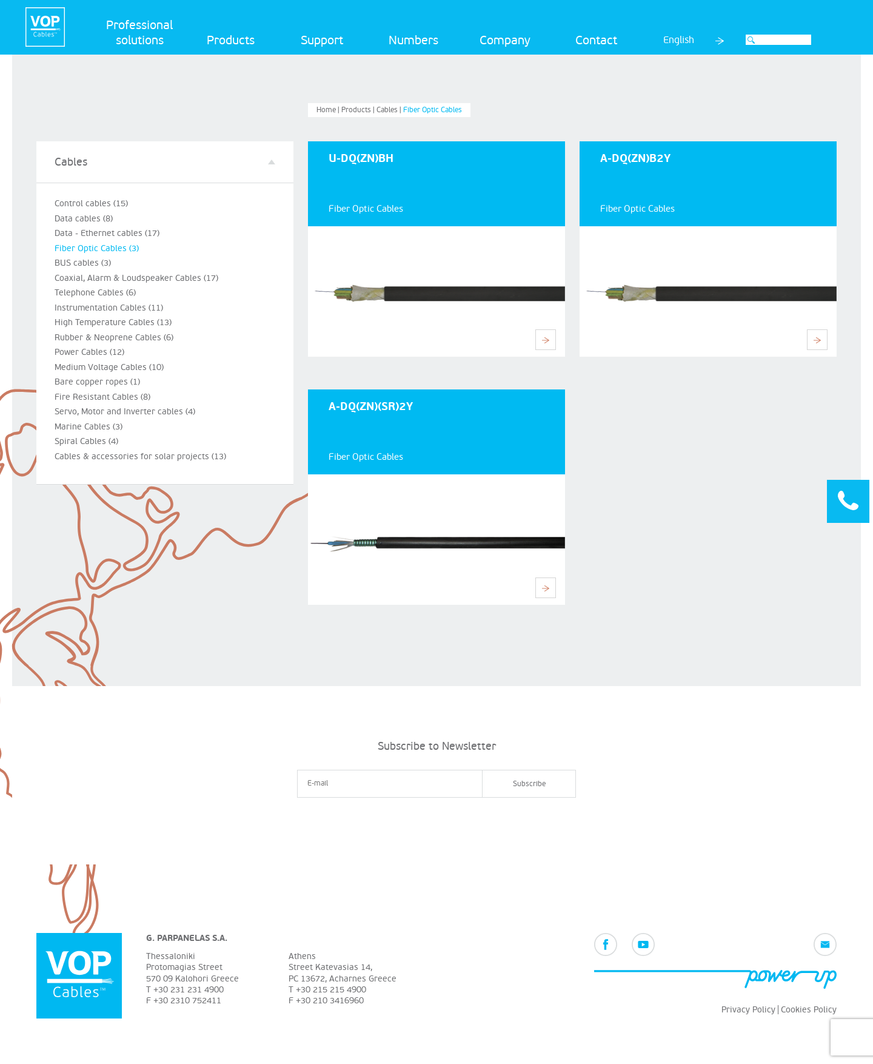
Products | (358, 110)
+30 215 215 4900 (331, 990)
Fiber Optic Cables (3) (97, 248)
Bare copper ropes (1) (97, 382)
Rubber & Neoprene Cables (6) (114, 337)
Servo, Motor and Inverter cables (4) (125, 411)
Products (231, 40)
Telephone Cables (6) (95, 293)
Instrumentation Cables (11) (109, 308)
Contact (596, 40)
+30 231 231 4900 (188, 990)
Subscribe (529, 784)
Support (322, 40)
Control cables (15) (91, 203)
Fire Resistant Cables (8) (102, 397)
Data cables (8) (84, 219)
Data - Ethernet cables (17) (107, 233)
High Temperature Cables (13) (113, 322)
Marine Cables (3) (88, 427)
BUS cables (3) (83, 263)
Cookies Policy (809, 1010)
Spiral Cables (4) (86, 441)
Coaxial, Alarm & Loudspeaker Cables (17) (136, 278)
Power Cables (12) (89, 352)
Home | (328, 110)
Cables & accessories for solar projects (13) (140, 456)
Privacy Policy (748, 1010)
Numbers (413, 40)
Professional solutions (139, 33)
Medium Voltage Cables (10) (109, 367)
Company (505, 40)
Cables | (389, 110)
